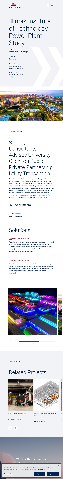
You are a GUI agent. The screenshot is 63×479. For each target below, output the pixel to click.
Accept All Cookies (53, 474)
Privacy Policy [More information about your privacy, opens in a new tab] (41, 469)
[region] (31, 470)
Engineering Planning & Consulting (19, 260)
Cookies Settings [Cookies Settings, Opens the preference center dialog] (8, 473)
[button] (10, 341)
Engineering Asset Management (19, 238)
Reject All (39, 474)
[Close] (58, 465)
